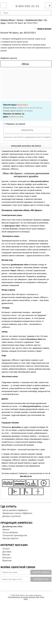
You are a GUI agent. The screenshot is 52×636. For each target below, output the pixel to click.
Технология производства (14, 535)
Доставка (6, 552)
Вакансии (7, 560)
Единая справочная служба (26, 5)
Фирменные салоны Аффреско (17, 513)
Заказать (27, 130)
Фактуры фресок (10, 538)
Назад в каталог (44, 29)
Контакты (6, 557)
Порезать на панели (14, 124)
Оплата (6, 549)
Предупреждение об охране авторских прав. (24, 597)
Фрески (5, 529)
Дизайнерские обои (12, 526)
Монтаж (6, 555)
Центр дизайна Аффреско (15, 510)
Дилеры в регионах (11, 516)
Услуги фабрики (10, 532)
